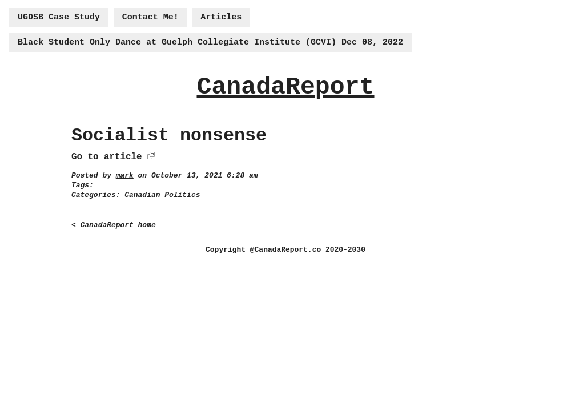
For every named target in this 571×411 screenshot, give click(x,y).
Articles (221, 17)
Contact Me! (150, 17)
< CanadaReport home (113, 225)
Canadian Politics (162, 195)
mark (125, 175)
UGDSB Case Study (59, 17)
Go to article (106, 157)
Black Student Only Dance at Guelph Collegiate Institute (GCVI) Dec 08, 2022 (210, 42)
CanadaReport (285, 87)
